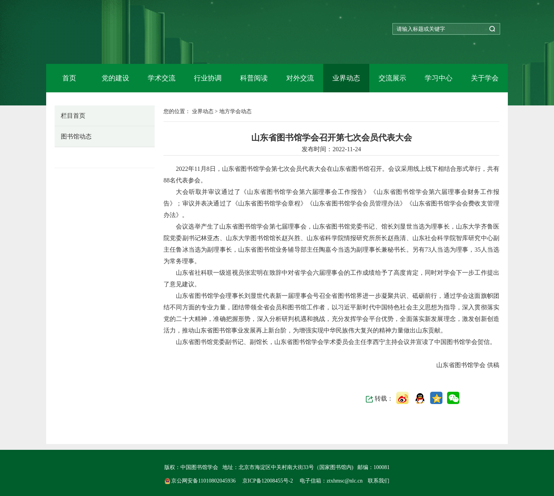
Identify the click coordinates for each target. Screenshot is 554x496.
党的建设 (115, 78)
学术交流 (161, 78)
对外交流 (300, 78)
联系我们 (378, 481)
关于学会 (485, 78)
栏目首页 (73, 115)
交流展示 (392, 78)
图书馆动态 (76, 136)
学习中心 (438, 78)
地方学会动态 (79, 157)
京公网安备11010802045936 (201, 481)
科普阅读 (254, 78)
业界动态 (346, 78)
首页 (69, 78)
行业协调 (208, 78)
